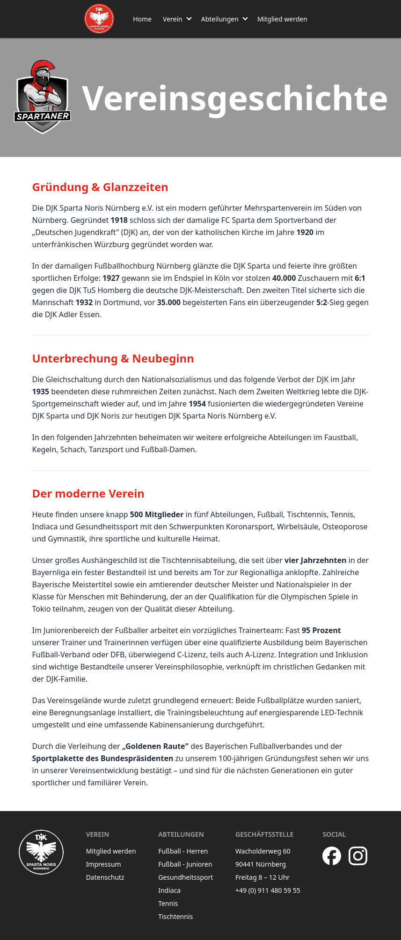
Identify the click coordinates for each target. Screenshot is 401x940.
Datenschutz (105, 877)
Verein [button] (172, 18)
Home (142, 18)
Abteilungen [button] (220, 18)
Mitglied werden (282, 18)
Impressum (103, 864)
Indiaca (169, 890)
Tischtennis (175, 916)
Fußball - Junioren (185, 864)
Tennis (168, 903)
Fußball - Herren (183, 851)
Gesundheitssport (185, 877)
